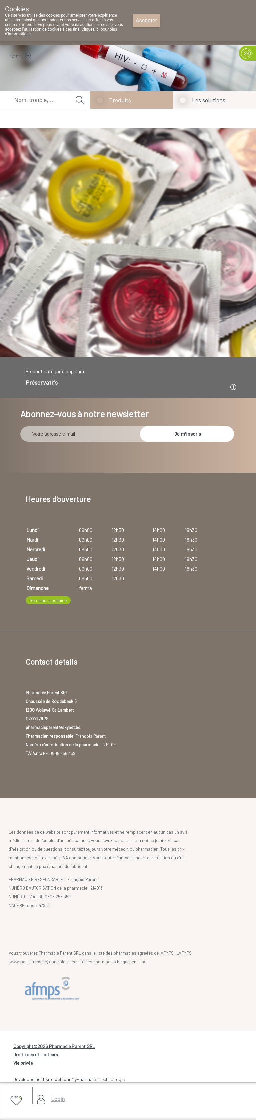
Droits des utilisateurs (35, 1054)
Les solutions (208, 100)
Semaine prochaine (48, 600)
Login (58, 1098)
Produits (120, 100)
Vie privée (23, 1063)
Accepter (146, 20)
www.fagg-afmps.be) (29, 961)
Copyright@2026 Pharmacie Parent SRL (54, 1046)
